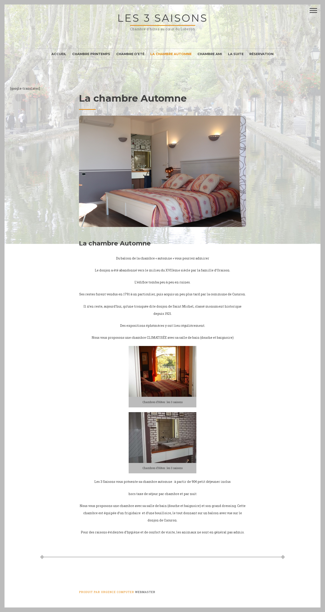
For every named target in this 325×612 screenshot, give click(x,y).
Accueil (58, 54)
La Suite (236, 54)
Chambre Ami (209, 54)
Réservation (261, 54)
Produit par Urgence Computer (106, 592)
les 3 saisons (162, 18)
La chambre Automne (171, 54)
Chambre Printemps (91, 54)
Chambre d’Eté (130, 54)
